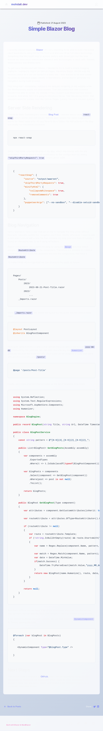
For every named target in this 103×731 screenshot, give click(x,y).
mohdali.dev (19, 4)
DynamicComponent (83, 619)
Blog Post (53, 114)
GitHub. (44, 676)
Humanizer (77, 350)
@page (68, 247)
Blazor (39, 49)
